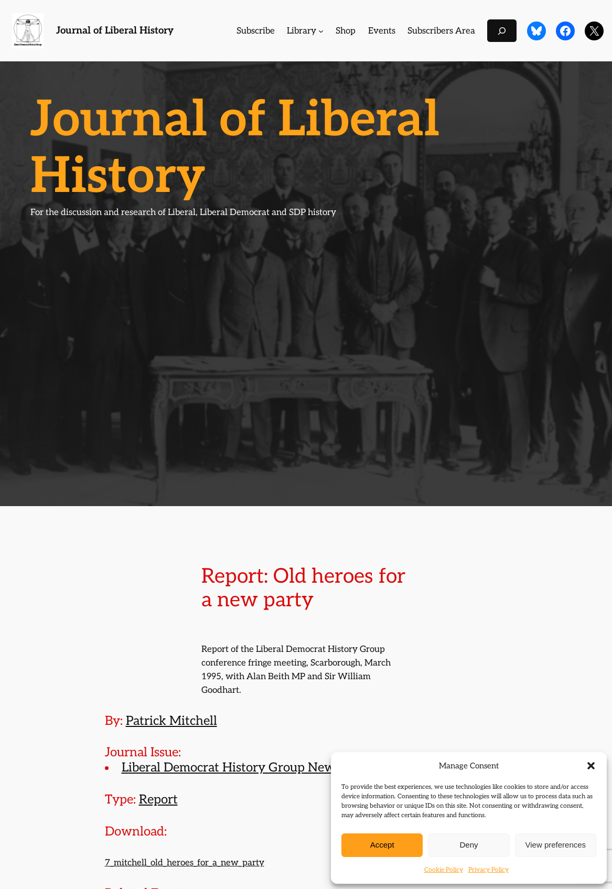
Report (158, 799)
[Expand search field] (502, 30)
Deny (468, 844)
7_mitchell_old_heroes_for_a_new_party (184, 863)
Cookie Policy (443, 870)
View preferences (555, 844)
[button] (591, 766)
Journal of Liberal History (115, 30)
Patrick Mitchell (171, 721)
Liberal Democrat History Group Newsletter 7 (252, 767)
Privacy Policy (488, 870)
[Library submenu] (321, 31)
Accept (382, 844)
